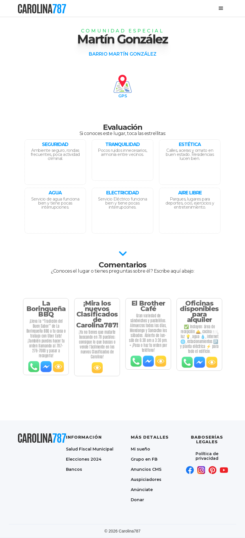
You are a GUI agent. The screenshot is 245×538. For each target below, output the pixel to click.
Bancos (74, 469)
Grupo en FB (144, 459)
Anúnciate (142, 489)
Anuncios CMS (146, 469)
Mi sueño (140, 448)
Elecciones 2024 (84, 459)
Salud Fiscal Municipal (89, 448)
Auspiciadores (146, 479)
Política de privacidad (207, 456)
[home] (41, 9)
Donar (137, 499)
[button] (221, 8)
